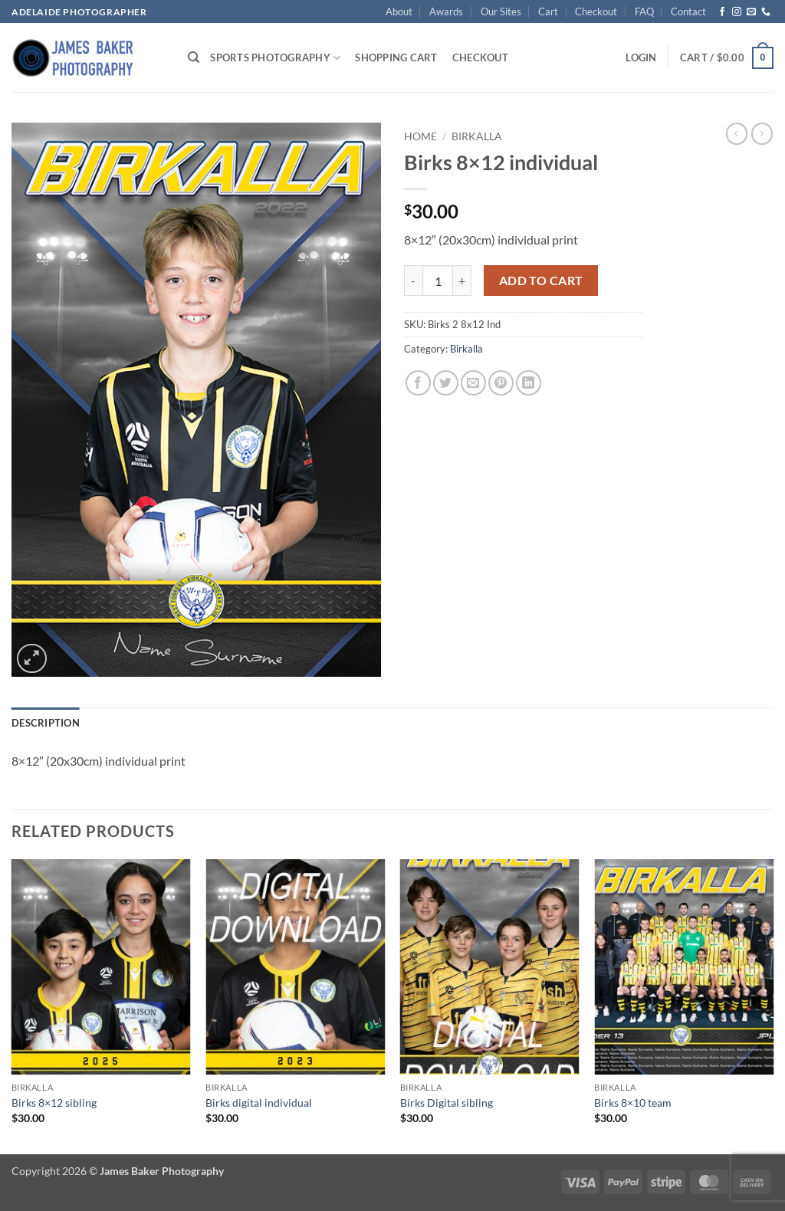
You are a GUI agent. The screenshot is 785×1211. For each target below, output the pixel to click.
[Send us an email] (751, 12)
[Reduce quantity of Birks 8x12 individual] (413, 280)
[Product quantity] (437, 280)
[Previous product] (762, 133)
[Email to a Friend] (473, 382)
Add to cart (541, 280)
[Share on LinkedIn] (528, 382)
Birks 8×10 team (633, 1102)
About (399, 11)
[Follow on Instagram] (736, 12)
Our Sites (501, 11)
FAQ (644, 11)
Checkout (596, 11)
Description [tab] (45, 723)
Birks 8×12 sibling (54, 1102)
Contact (688, 11)
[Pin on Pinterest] (501, 382)
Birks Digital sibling (446, 1102)
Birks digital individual (258, 1102)
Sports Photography (275, 58)
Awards (446, 11)
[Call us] (765, 12)
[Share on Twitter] (445, 382)
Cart (548, 11)
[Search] (193, 57)
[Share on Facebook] (418, 382)
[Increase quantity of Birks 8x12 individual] (462, 280)
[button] (641, 57)
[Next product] (736, 133)
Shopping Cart (396, 57)
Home (420, 136)
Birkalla (477, 136)
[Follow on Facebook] (722, 12)
